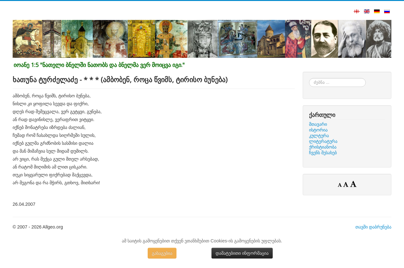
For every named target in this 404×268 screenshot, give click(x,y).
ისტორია (318, 129)
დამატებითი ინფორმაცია (242, 253)
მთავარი (318, 124)
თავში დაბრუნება (373, 226)
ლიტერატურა (323, 141)
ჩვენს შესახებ (323, 152)
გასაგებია (162, 253)
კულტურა (319, 135)
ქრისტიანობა (322, 146)
